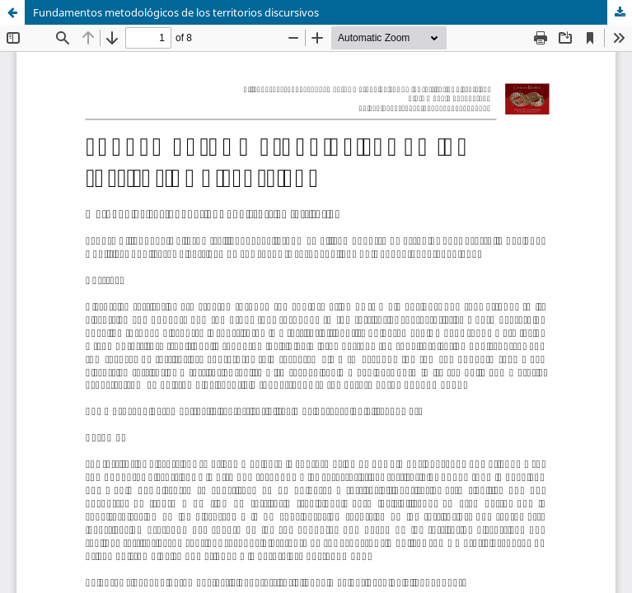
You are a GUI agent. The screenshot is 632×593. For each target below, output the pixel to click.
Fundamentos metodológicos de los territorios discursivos (176, 12)
